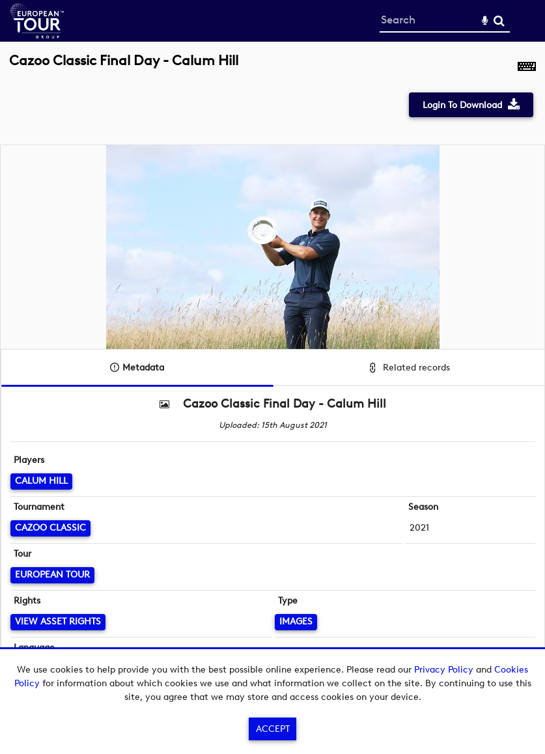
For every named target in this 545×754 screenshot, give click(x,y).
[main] (272, 366)
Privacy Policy (443, 669)
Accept (273, 728)
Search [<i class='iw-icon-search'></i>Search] (499, 20)
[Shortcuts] (527, 68)
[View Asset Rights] (57, 622)
